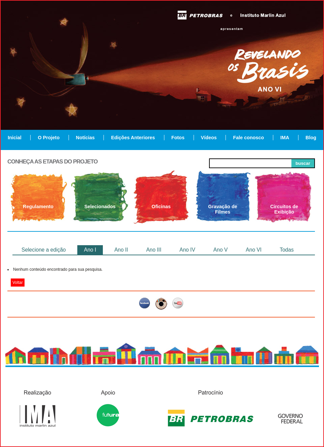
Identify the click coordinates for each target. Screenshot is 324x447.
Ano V (220, 250)
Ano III (153, 250)
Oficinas (161, 206)
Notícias (85, 137)
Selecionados (100, 206)
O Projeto (48, 137)
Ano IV (187, 250)
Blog (311, 137)
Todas (287, 250)
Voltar (17, 282)
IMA (284, 137)
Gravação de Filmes (222, 209)
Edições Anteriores (133, 137)
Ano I (90, 250)
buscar (302, 163)
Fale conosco (248, 137)
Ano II (121, 250)
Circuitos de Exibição (284, 209)
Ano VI (253, 250)
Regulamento (38, 206)
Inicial (15, 137)
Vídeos (209, 137)
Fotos (178, 137)
